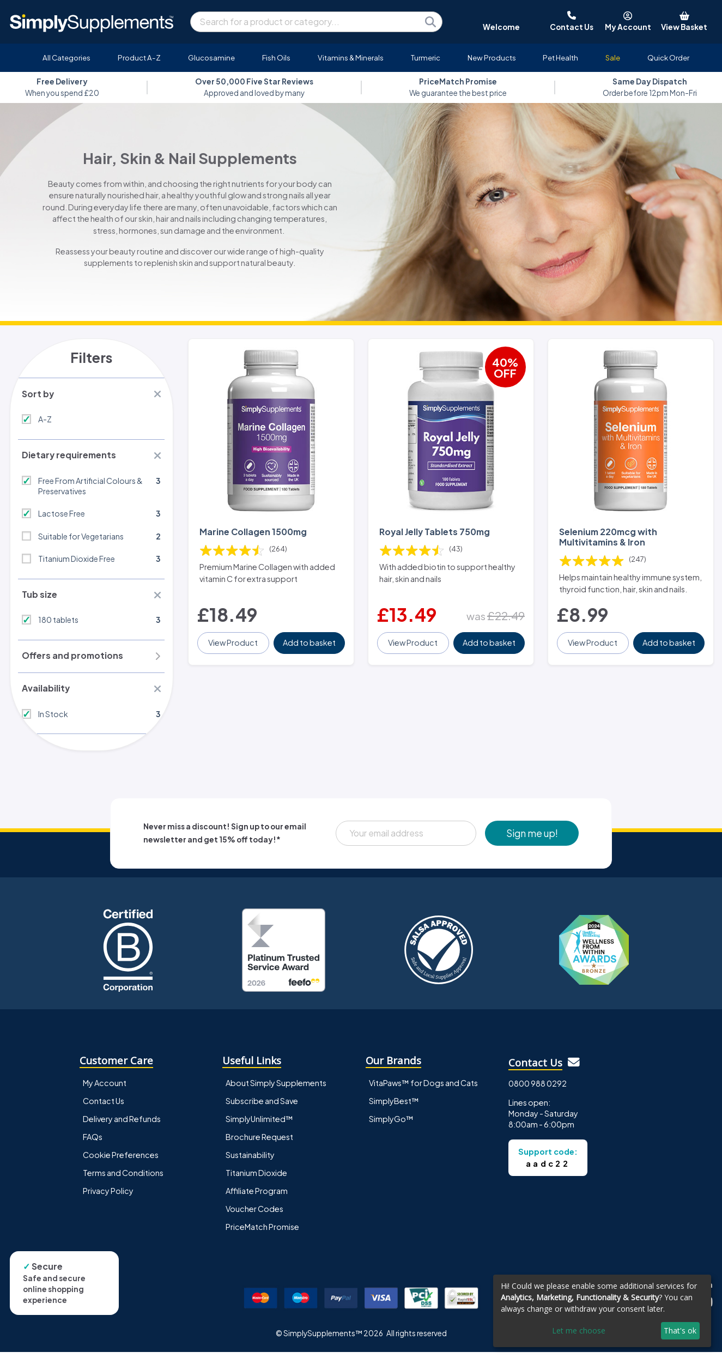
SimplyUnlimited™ (259, 1125)
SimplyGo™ (391, 1125)
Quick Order (668, 57)
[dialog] (602, 1311)
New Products (492, 57)
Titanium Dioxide (256, 1179)
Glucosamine (211, 57)
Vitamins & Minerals (351, 57)
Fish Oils (276, 57)
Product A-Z (139, 57)
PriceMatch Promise (262, 1233)
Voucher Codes (254, 1215)
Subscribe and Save (262, 1107)
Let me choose (578, 1330)
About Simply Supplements (276, 1089)
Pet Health (560, 57)
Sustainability (250, 1161)
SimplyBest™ (394, 1107)
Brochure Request (259, 1143)
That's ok (680, 1330)
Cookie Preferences (121, 1161)
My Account (104, 1089)
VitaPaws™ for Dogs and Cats (423, 1089)
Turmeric (425, 57)
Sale (612, 57)
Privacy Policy (108, 1197)
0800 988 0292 (537, 1089)
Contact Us (103, 1107)
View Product (234, 649)
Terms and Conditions (123, 1179)
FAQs (92, 1143)
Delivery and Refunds (122, 1125)
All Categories (66, 57)
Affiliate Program (257, 1197)
